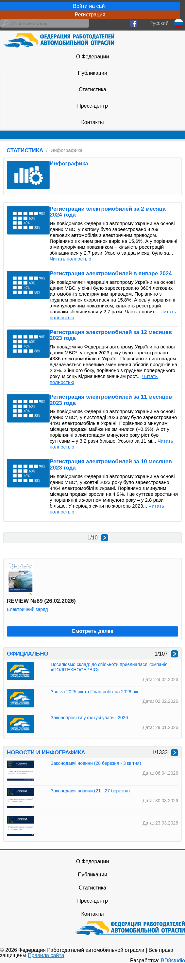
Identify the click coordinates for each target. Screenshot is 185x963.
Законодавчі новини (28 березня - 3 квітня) (96, 763)
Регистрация (90, 14)
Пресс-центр (92, 106)
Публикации (92, 73)
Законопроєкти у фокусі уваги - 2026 (89, 717)
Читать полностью (70, 259)
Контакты (92, 122)
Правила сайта (46, 955)
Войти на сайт (90, 6)
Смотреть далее (92, 631)
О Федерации (92, 56)
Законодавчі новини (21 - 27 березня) (90, 790)
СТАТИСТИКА (25, 150)
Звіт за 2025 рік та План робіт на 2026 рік (94, 691)
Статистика (92, 89)
